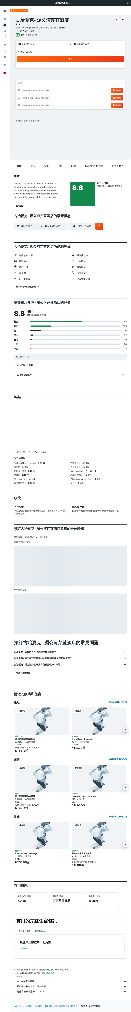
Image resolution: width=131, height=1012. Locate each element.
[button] (128, 3)
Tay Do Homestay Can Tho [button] (84, 796)
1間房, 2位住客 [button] (25, 51)
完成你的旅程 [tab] (24, 931)
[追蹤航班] (4, 51)
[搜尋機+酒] (4, 37)
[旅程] (4, 65)
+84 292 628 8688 (25, 31)
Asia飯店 (38, 1006)
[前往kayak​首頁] (19, 10)
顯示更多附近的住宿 (118, 702)
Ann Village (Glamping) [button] (82, 739)
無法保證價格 (50, 973)
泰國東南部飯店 (61, 1006)
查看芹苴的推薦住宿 (118, 816)
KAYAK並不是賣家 (72, 981)
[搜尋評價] (73, 357)
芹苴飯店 (24, 948)
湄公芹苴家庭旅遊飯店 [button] (25, 739)
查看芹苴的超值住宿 (118, 759)
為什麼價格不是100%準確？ (72, 991)
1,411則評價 (31, 35)
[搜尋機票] (4, 19)
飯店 (30, 1006)
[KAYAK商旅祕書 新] (4, 57)
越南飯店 (48, 1006)
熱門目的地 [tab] (40, 931)
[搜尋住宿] (4, 25)
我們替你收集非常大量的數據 (72, 986)
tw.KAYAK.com (19, 1006)
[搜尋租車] (4, 31)
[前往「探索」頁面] (4, 45)
